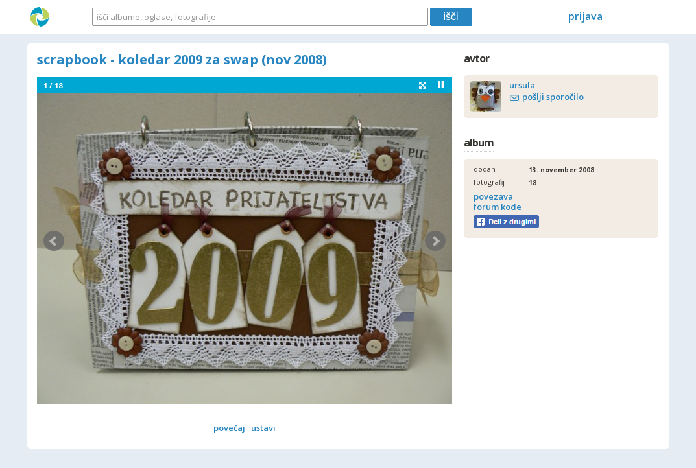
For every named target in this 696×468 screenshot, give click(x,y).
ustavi (263, 428)
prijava (585, 16)
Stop (441, 84)
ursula (522, 85)
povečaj (229, 428)
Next (435, 241)
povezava (493, 196)
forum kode (498, 207)
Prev (53, 241)
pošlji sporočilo (553, 96)
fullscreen (422, 85)
